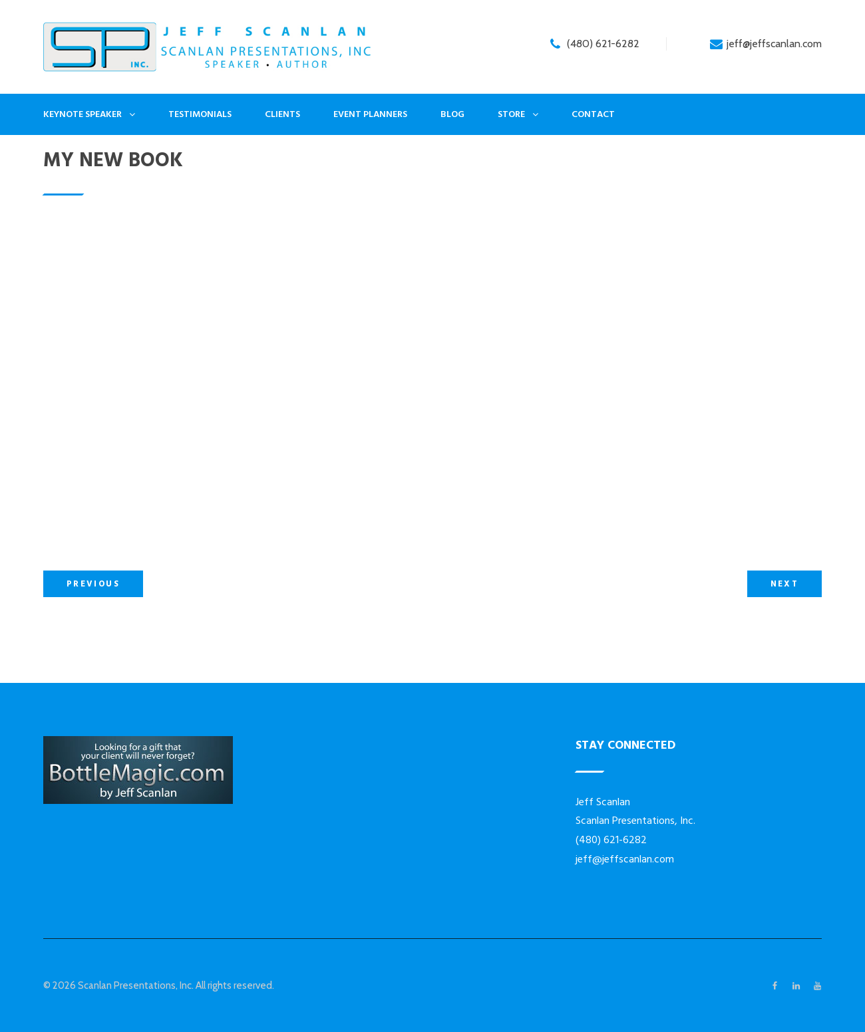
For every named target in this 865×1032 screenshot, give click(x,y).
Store (511, 114)
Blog (452, 114)
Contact (593, 114)
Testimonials (200, 114)
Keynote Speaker (82, 114)
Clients (282, 114)
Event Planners (370, 114)
